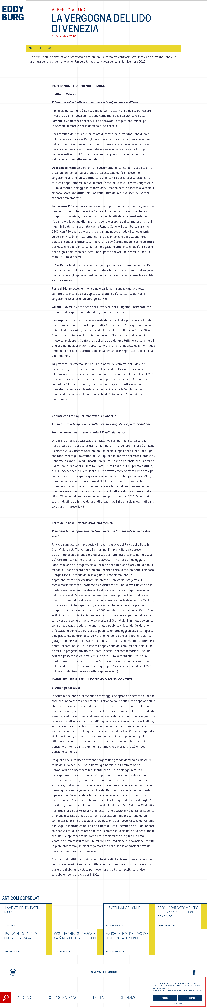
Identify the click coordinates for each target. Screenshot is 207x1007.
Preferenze (190, 1002)
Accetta (165, 1002)
